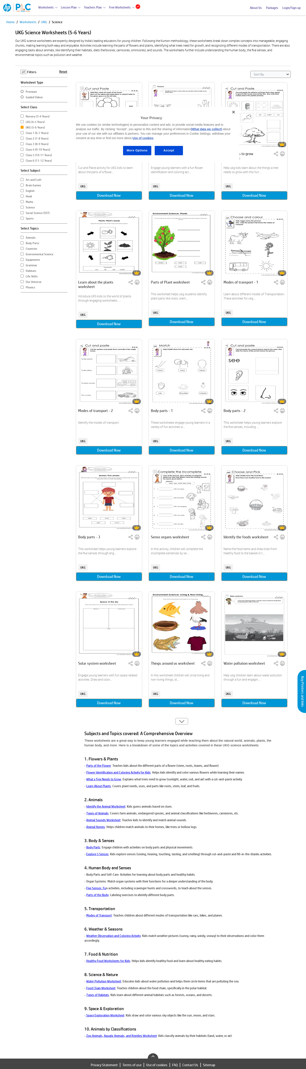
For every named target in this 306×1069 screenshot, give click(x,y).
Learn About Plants (98, 786)
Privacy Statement (104, 1065)
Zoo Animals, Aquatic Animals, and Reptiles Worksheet (121, 1036)
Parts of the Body (97, 895)
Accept (168, 150)
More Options (137, 150)
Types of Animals (97, 813)
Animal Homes (95, 827)
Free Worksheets (120, 7)
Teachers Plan (93, 7)
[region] (154, 134)
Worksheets (46, 7)
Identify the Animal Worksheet (105, 806)
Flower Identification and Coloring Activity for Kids (118, 772)
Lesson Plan (69, 7)
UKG (44, 22)
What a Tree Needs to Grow (103, 779)
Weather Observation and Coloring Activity (113, 936)
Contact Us (190, 1065)
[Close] (233, 112)
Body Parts (93, 847)
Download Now (109, 195)
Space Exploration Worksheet (105, 1015)
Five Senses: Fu (96, 888)
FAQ (175, 1065)
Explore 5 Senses (97, 854)
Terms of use (132, 1065)
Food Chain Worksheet (100, 988)
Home (10, 22)
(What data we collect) (206, 129)
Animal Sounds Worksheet (103, 820)
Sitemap (209, 1065)
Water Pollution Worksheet (103, 981)
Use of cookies (156, 1065)
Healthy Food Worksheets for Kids (108, 961)
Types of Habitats (97, 995)
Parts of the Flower (98, 765)
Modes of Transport (99, 915)
